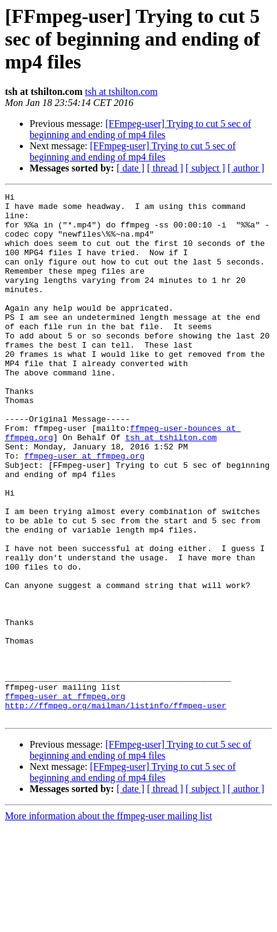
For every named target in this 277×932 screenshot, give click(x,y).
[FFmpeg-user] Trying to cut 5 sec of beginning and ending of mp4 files (140, 129)
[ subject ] (205, 168)
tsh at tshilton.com (121, 91)
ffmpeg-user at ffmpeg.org (84, 509)
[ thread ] (165, 168)
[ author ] (246, 168)
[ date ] (130, 168)
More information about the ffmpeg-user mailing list (108, 921)
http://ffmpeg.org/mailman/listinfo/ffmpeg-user (115, 808)
